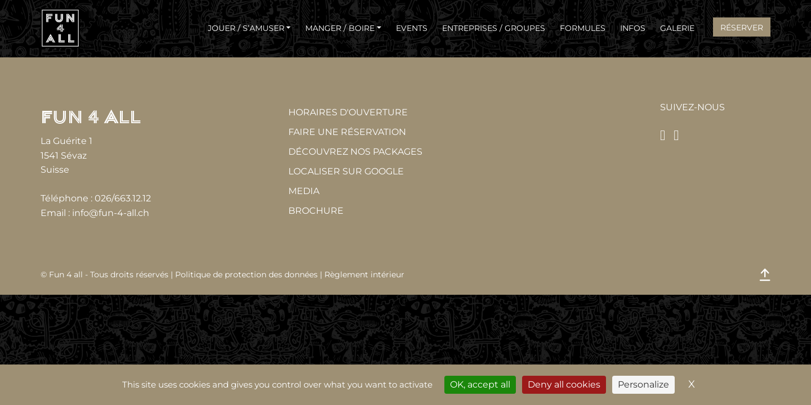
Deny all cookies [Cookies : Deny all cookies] (564, 384)
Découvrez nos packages (355, 151)
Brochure (316, 210)
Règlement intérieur (364, 274)
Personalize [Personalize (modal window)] (643, 384)
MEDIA (303, 191)
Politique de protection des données (246, 274)
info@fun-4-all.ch (110, 213)
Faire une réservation (347, 132)
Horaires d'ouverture (348, 112)
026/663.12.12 (123, 198)
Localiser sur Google (346, 171)
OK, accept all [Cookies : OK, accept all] (480, 384)
